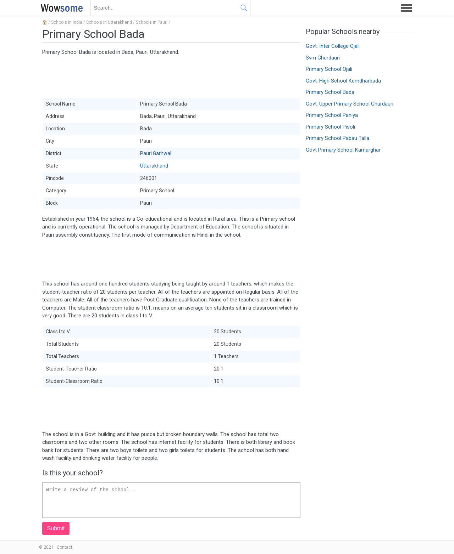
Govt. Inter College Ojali (333, 46)
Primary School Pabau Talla (337, 138)
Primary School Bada (330, 92)
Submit (56, 528)
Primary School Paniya (332, 115)
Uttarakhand (154, 166)
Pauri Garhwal (155, 153)
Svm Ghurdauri (323, 58)
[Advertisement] (171, 76)
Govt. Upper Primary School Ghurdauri (349, 104)
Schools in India (66, 22)
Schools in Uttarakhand (109, 22)
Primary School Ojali (329, 69)
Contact (64, 547)
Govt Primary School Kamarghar (343, 150)
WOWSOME (60, 7)
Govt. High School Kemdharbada (343, 81)
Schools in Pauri (151, 22)
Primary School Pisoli (330, 127)
